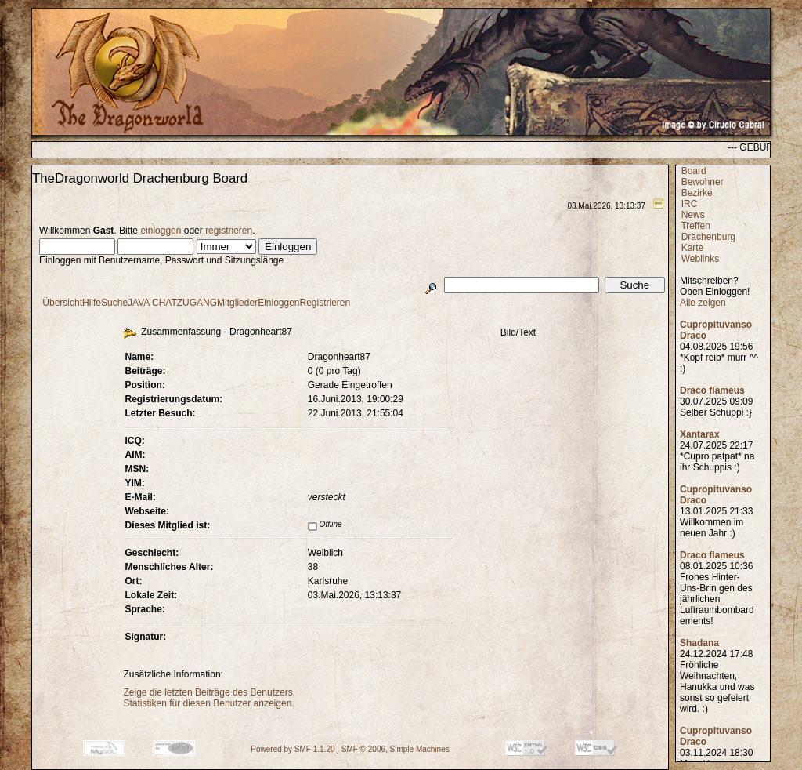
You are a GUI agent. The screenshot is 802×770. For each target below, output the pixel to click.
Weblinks (700, 258)
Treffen (695, 225)
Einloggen (278, 302)
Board (693, 170)
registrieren (228, 230)
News (693, 214)
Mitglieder (237, 302)
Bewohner (702, 181)
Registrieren (325, 302)
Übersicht (62, 302)
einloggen (160, 230)
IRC (689, 203)
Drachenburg (708, 236)
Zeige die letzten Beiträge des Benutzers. (209, 692)
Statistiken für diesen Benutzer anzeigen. (209, 703)
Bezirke (697, 192)
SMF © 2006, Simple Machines (395, 749)
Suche (114, 302)
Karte (692, 247)
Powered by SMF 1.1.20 (292, 749)
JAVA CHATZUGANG (172, 302)
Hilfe (91, 302)
